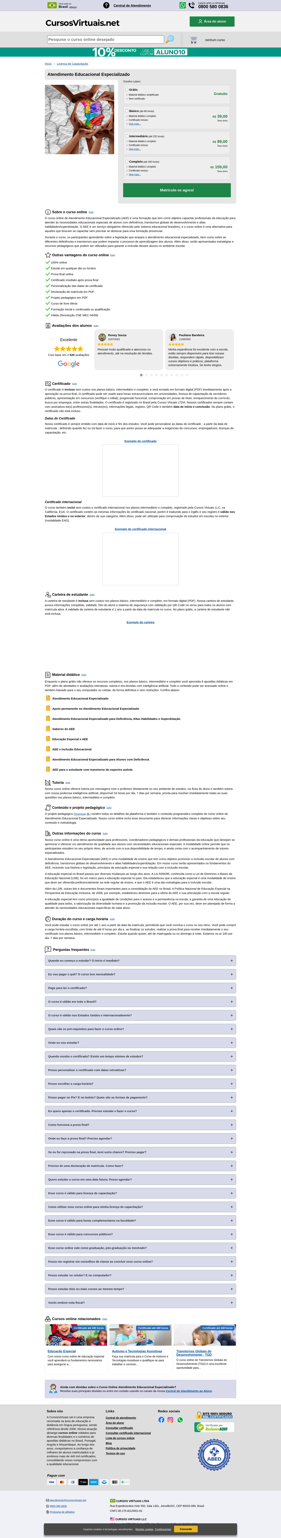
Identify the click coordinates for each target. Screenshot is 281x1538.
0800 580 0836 (213, 6)
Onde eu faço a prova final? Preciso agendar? (80, 1138)
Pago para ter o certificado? (67, 988)
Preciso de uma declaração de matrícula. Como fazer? (85, 1165)
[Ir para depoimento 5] (161, 375)
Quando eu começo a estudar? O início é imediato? (84, 960)
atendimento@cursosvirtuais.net (68, 1500)
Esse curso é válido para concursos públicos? (80, 1234)
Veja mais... (135, 124)
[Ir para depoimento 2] (146, 375)
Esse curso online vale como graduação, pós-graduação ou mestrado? (97, 1248)
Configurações (163, 1529)
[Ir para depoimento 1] (141, 375)
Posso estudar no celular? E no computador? (79, 1275)
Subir (91, 212)
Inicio (48, 63)
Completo (136, 161)
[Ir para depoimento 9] (182, 375)
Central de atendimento (121, 1417)
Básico (134, 111)
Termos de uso (115, 1453)
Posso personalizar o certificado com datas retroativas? (87, 1070)
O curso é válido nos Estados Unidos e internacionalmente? (90, 1015)
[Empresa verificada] (214, 1431)
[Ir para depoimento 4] (156, 375)
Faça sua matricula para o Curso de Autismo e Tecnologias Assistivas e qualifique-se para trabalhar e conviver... (140, 1360)
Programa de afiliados (62, 1511)
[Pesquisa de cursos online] (105, 39)
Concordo (186, 1529)
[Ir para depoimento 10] (187, 375)
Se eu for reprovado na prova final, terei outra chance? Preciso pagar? (97, 1152)
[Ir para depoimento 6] (166, 375)
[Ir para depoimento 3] (151, 375)
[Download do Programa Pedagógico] (88, 813)
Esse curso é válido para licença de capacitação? (82, 1193)
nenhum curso (215, 40)
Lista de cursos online (120, 1438)
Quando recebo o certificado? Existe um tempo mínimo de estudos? (95, 1056)
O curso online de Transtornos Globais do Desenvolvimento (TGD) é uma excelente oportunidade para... (201, 1363)
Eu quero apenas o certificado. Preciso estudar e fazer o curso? (92, 1111)
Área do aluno (115, 1422)
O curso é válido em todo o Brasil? (72, 1001)
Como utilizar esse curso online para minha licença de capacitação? (95, 1206)
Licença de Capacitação (72, 63)
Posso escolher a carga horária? (70, 1083)
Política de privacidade (120, 1448)
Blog (109, 1443)
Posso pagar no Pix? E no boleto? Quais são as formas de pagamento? (98, 1097)
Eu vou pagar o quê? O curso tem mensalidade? (81, 974)
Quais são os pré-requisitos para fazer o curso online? (86, 1029)
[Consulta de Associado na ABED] (214, 1473)
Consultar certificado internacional (128, 1433)
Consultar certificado (119, 1428)
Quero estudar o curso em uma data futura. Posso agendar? (90, 1179)
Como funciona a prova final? (68, 1124)
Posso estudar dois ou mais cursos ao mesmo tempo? (86, 1289)
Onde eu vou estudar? (63, 1042)
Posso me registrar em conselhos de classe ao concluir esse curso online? (100, 1261)
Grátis (133, 89)
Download (80, 813)
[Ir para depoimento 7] (171, 375)
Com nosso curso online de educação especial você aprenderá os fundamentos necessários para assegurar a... (76, 1360)
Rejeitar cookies (144, 1529)
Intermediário (138, 136)
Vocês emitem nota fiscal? (66, 1302)
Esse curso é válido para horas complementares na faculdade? (92, 1220)
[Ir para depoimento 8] (176, 375)
